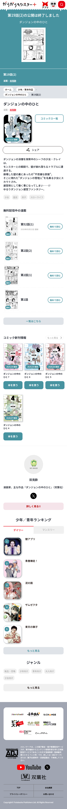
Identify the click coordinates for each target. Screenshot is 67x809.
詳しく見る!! (33, 506)
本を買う (13, 385)
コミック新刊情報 (14, 338)
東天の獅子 (31, 627)
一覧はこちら (33, 321)
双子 (24, 197)
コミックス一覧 (49, 118)
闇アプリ (30, 539)
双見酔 (13, 80)
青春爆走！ (31, 561)
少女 (7, 197)
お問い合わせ (48, 794)
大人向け (49, 671)
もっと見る (33, 650)
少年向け (24, 671)
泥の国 (29, 583)
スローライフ (36, 197)
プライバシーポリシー (19, 794)
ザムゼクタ (31, 605)
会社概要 (48, 787)
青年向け (37, 671)
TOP (18, 787)
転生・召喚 (10, 671)
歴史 (15, 197)
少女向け (9, 677)
